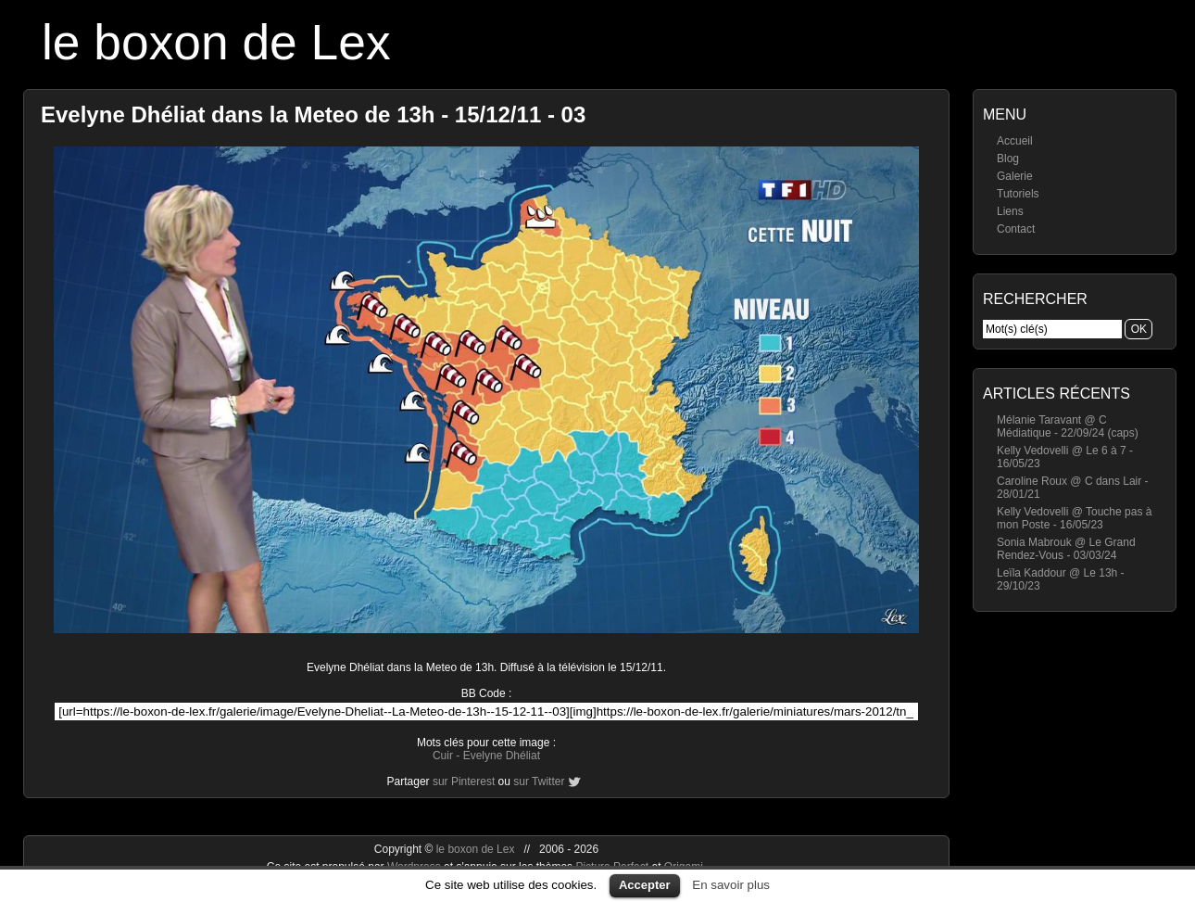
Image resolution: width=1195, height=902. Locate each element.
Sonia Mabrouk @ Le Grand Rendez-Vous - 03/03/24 (1066, 549)
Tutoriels (1018, 193)
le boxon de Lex (216, 42)
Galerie (1015, 176)
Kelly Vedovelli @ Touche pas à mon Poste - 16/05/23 (1074, 518)
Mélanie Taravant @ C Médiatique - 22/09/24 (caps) (1067, 426)
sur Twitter (538, 781)
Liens (1010, 211)
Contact (1016, 228)
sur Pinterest (464, 781)
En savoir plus (731, 885)
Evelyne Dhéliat (501, 755)
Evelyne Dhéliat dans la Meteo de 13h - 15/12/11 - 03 (313, 114)
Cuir (443, 755)
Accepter (645, 885)
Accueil (1015, 140)
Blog (1008, 158)
